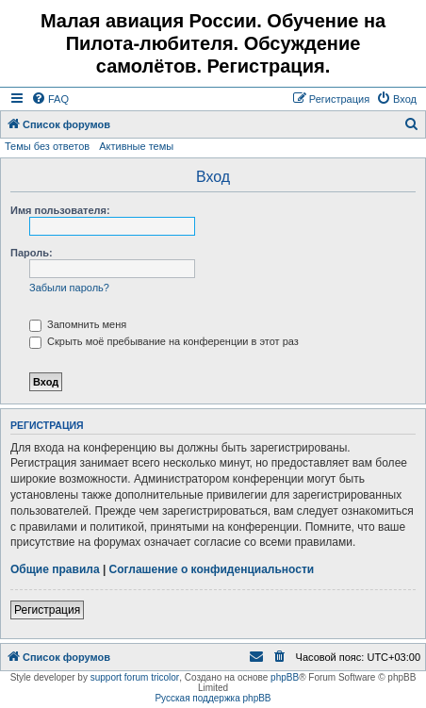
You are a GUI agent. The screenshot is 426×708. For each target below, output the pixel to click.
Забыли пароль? (69, 287)
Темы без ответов (47, 146)
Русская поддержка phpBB (212, 698)
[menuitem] (50, 99)
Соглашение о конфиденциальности (212, 569)
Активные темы (136, 146)
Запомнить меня (77, 324)
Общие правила (55, 569)
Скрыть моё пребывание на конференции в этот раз (164, 341)
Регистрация (47, 610)
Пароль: (31, 252)
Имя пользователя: (60, 210)
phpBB (284, 677)
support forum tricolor (134, 677)
